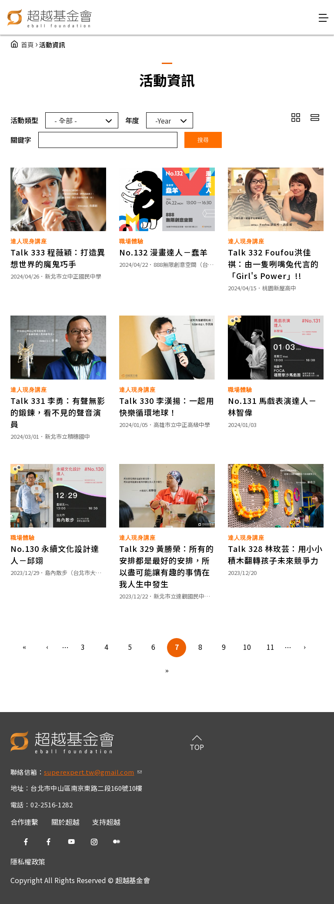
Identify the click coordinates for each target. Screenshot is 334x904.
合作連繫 (24, 822)
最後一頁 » (167, 671)
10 (247, 647)
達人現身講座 (28, 241)
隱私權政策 (27, 861)
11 (270, 647)
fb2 (49, 842)
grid (295, 117)
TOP (197, 747)
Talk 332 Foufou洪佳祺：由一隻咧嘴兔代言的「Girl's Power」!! (273, 263)
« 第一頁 (24, 647)
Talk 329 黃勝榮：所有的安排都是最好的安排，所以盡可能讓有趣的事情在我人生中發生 (166, 566)
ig (94, 842)
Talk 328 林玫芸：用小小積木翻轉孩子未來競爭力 (275, 554)
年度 (132, 120)
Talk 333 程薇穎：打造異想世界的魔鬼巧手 (57, 257)
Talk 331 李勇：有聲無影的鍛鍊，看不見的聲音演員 (57, 412)
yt (71, 842)
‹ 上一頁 (47, 647)
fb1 (26, 842)
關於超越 (65, 822)
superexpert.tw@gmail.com (93, 771)
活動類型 (24, 120)
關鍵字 (20, 139)
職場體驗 (131, 241)
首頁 (27, 44)
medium (117, 842)
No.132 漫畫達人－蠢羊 (163, 252)
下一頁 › (305, 647)
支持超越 (106, 822)
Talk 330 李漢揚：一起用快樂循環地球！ (166, 406)
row (315, 117)
